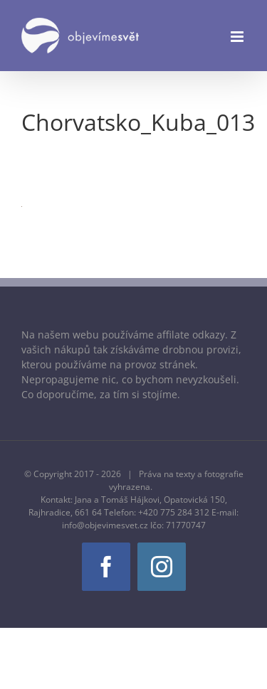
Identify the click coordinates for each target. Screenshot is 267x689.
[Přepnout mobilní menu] (238, 36)
